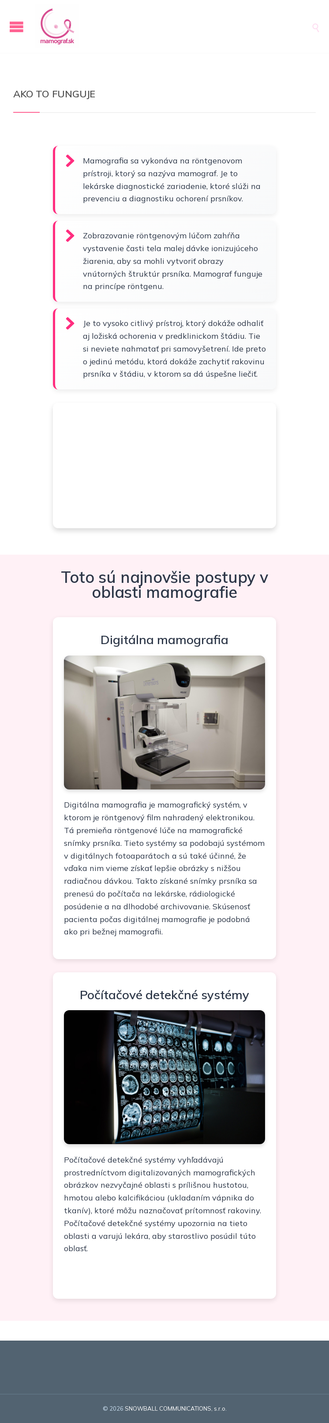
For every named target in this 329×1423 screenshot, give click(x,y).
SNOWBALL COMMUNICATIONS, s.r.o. (176, 1408)
